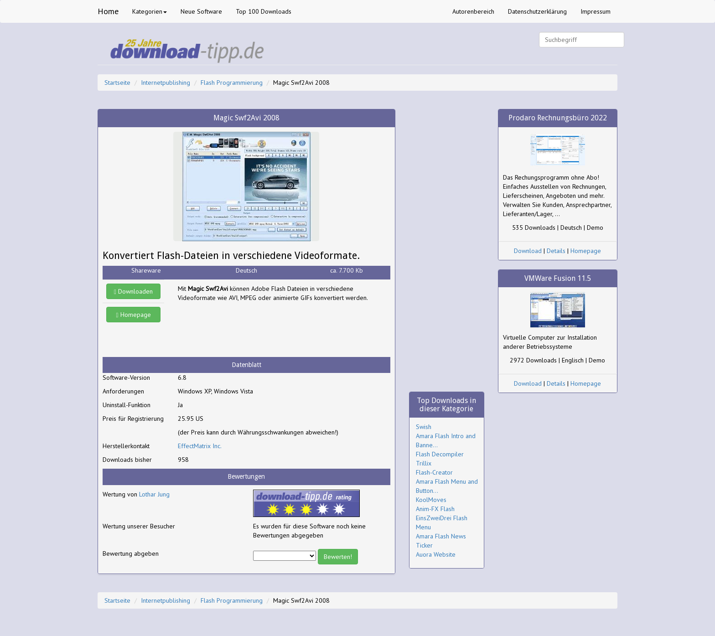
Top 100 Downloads (263, 11)
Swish (423, 427)
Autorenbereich (473, 11)
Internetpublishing (165, 82)
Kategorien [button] (149, 11)
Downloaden (133, 291)
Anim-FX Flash (435, 509)
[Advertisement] (251, 329)
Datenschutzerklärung (537, 11)
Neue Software (201, 11)
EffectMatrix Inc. (200, 446)
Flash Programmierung (232, 82)
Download (528, 251)
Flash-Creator (434, 472)
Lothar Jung (154, 494)
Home (108, 11)
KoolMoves (431, 500)
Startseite (117, 82)
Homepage (133, 314)
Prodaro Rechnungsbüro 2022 (557, 118)
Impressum (595, 11)
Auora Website (436, 554)
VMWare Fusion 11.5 (557, 278)
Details (556, 251)
